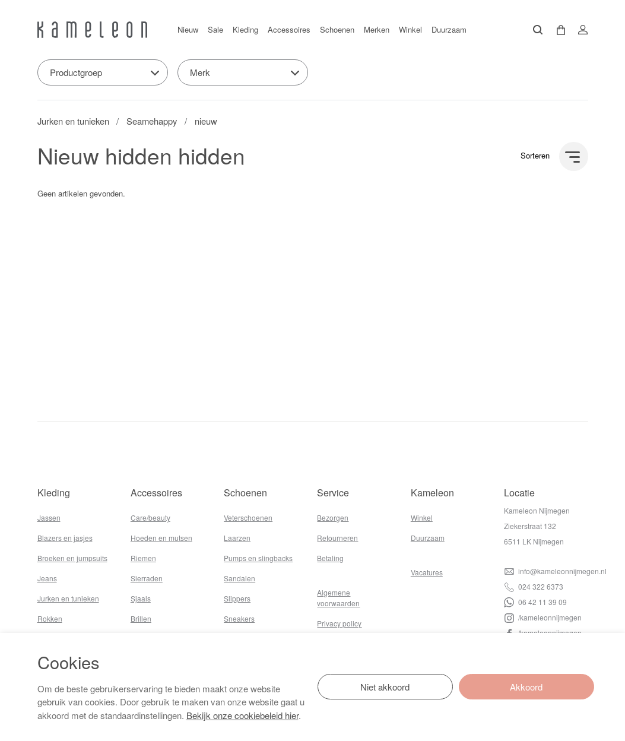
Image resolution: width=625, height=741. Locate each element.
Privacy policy (339, 623)
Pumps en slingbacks (258, 558)
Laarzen (237, 538)
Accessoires (289, 29)
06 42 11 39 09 (535, 602)
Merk (200, 72)
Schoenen (337, 29)
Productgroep (76, 72)
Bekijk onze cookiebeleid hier (242, 715)
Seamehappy (151, 121)
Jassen (49, 517)
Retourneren (337, 538)
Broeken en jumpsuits (72, 558)
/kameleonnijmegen (543, 617)
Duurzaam (449, 29)
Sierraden (147, 578)
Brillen (141, 618)
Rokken (49, 618)
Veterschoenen (248, 517)
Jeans (47, 578)
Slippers (237, 598)
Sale (215, 29)
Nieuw (187, 29)
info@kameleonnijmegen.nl (555, 571)
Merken (376, 29)
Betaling (330, 558)
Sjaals (141, 598)
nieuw (206, 121)
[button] (556, 30)
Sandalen (239, 578)
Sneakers (239, 618)
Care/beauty (150, 517)
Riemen (143, 558)
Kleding (245, 29)
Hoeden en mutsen (161, 538)
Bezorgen (332, 517)
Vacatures (427, 572)
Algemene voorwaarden (338, 597)
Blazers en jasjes (65, 538)
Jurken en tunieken (73, 121)
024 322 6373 (533, 586)
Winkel (410, 29)
